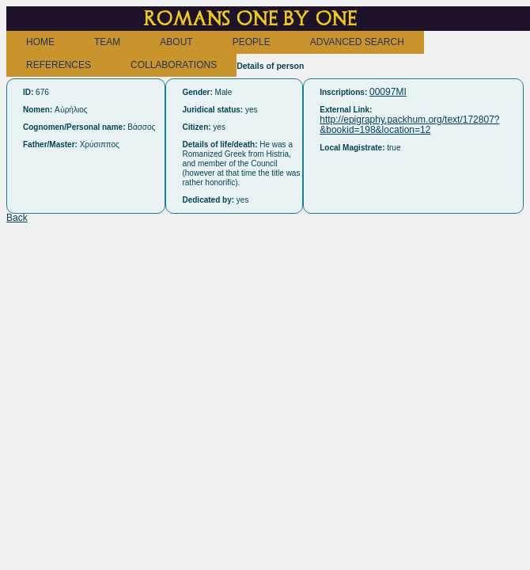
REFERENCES (58, 64)
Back (17, 217)
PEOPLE (252, 42)
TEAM (107, 42)
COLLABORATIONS (174, 64)
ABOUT (176, 42)
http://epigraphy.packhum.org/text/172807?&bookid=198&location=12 (409, 124)
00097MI (388, 91)
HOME (40, 42)
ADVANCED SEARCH (357, 42)
